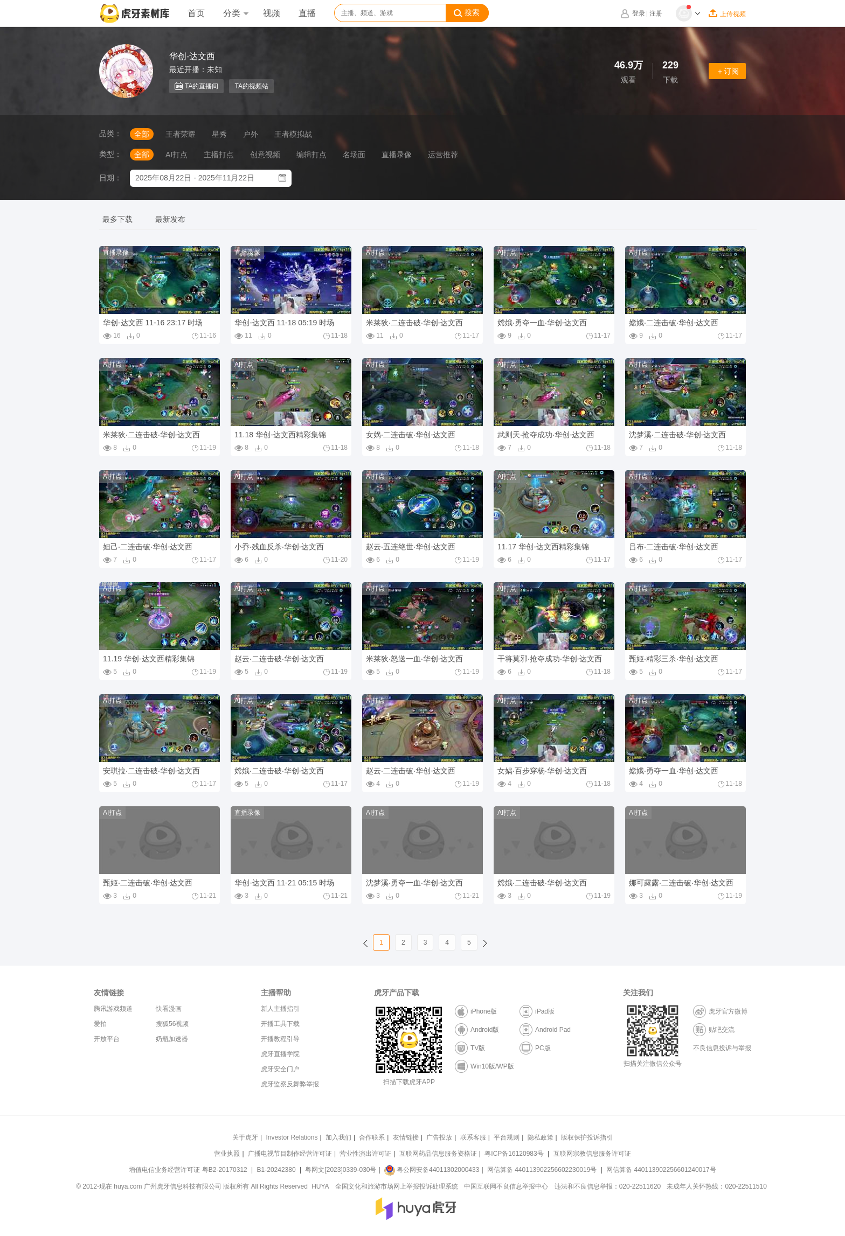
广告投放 (439, 1137)
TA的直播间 (196, 86)
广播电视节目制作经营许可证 (290, 1153)
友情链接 (406, 1137)
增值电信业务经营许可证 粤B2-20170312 (189, 1170)
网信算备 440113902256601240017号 (661, 1170)
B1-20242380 (277, 1170)
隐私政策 (540, 1137)
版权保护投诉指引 (587, 1137)
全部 (141, 134)
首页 (196, 13)
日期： (110, 177)
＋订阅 (727, 71)
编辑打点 (311, 154)
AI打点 (176, 154)
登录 (638, 13)
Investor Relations (291, 1137)
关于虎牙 (245, 1137)
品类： (110, 133)
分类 (235, 13)
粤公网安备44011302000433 (431, 1170)
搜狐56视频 (172, 1024)
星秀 (219, 134)
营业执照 (227, 1153)
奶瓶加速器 (172, 1039)
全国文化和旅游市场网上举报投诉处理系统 (396, 1186)
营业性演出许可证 (365, 1153)
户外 (250, 134)
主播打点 (219, 154)
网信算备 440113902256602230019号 (542, 1170)
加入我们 (338, 1137)
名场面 (354, 154)
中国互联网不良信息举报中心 (506, 1186)
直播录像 (397, 154)
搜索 (467, 13)
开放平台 (107, 1039)
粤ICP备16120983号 (513, 1153)
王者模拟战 (293, 134)
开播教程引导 (280, 1039)
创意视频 (265, 154)
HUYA (320, 1186)
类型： (110, 154)
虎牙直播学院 (280, 1054)
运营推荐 (443, 154)
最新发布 (170, 219)
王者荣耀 (180, 134)
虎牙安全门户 (280, 1069)
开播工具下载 (280, 1024)
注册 (655, 13)
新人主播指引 (280, 1008)
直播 (307, 13)
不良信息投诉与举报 (722, 1048)
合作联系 (372, 1137)
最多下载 (117, 219)
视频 (271, 13)
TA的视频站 (251, 86)
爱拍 (100, 1024)
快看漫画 (169, 1008)
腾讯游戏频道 (113, 1008)
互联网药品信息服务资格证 (438, 1153)
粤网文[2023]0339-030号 (340, 1170)
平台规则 (507, 1137)
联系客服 (473, 1137)
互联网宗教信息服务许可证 (592, 1153)
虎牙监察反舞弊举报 (290, 1084)
